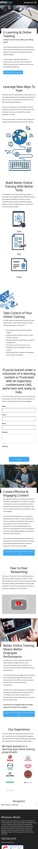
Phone (4, 423)
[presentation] (13, 451)
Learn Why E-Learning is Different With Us (19, 552)
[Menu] (35, 2)
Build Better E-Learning (13, 72)
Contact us (4, 832)
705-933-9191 (28, 3)
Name (4, 406)
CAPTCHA (5, 446)
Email (4, 415)
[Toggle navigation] (19, 804)
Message (4, 432)
